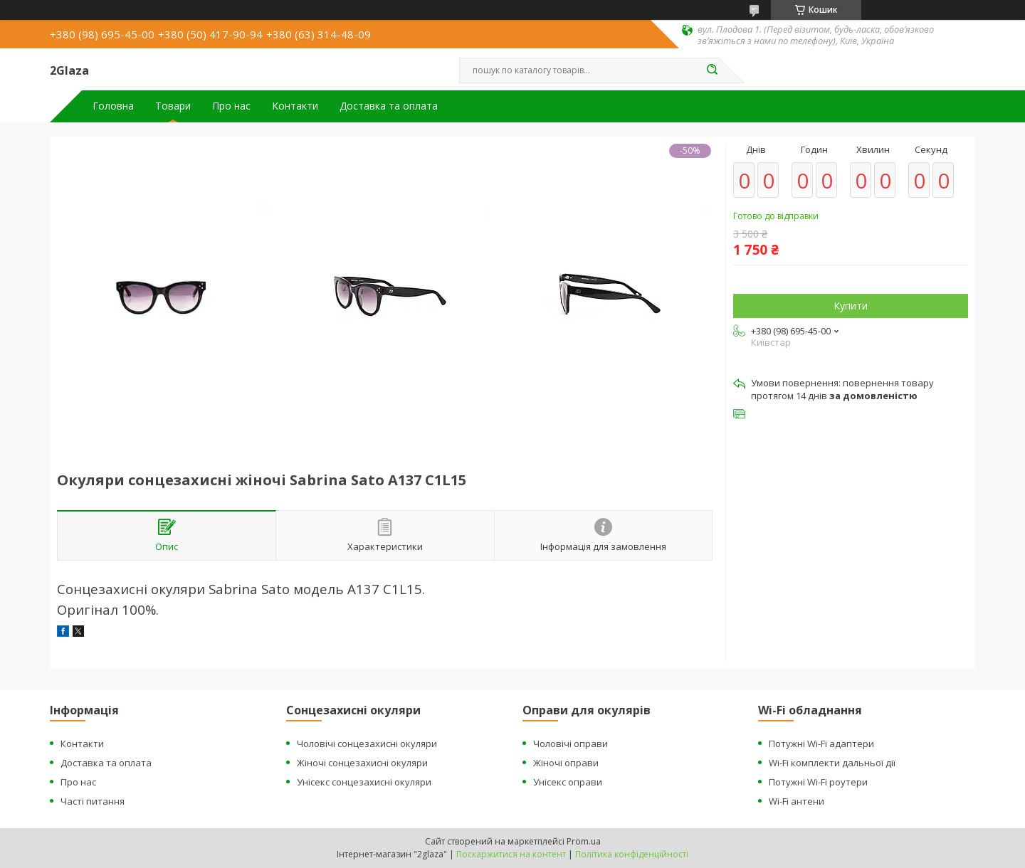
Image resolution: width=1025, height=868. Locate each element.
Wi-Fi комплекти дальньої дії (832, 762)
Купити (851, 305)
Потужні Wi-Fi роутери (818, 782)
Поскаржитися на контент (511, 854)
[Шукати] (712, 70)
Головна (113, 106)
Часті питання (93, 801)
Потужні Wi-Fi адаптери (821, 743)
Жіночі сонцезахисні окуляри (362, 762)
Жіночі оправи (566, 762)
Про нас (231, 106)
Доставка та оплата (389, 106)
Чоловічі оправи (570, 743)
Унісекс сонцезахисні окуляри (364, 782)
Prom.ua (584, 841)
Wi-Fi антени (796, 801)
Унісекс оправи (567, 782)
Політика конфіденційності (631, 854)
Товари (173, 106)
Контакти (295, 106)
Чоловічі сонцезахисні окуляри (367, 743)
